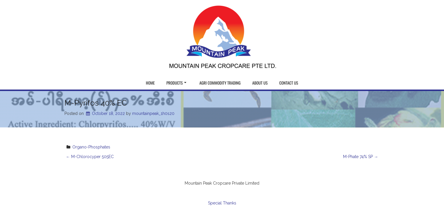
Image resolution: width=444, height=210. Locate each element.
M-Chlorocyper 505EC (90, 156)
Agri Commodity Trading (219, 83)
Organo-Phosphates (91, 147)
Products (176, 83)
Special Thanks (222, 203)
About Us (260, 83)
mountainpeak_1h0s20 (153, 113)
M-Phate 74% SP (360, 156)
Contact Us (288, 83)
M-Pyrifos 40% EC (95, 103)
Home (150, 83)
